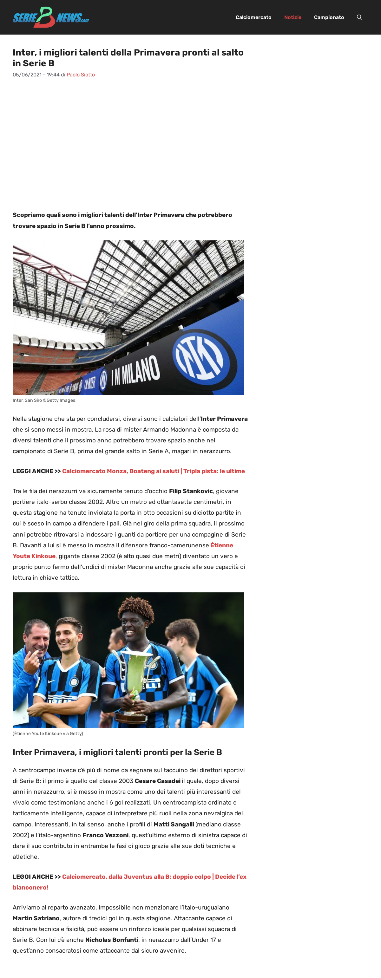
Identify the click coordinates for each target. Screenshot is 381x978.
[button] (359, 17)
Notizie (292, 17)
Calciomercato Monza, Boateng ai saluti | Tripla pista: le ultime (153, 471)
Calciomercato (254, 17)
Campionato (329, 17)
